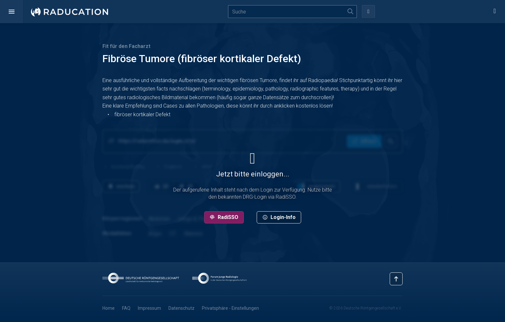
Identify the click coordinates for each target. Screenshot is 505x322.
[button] (11, 11)
